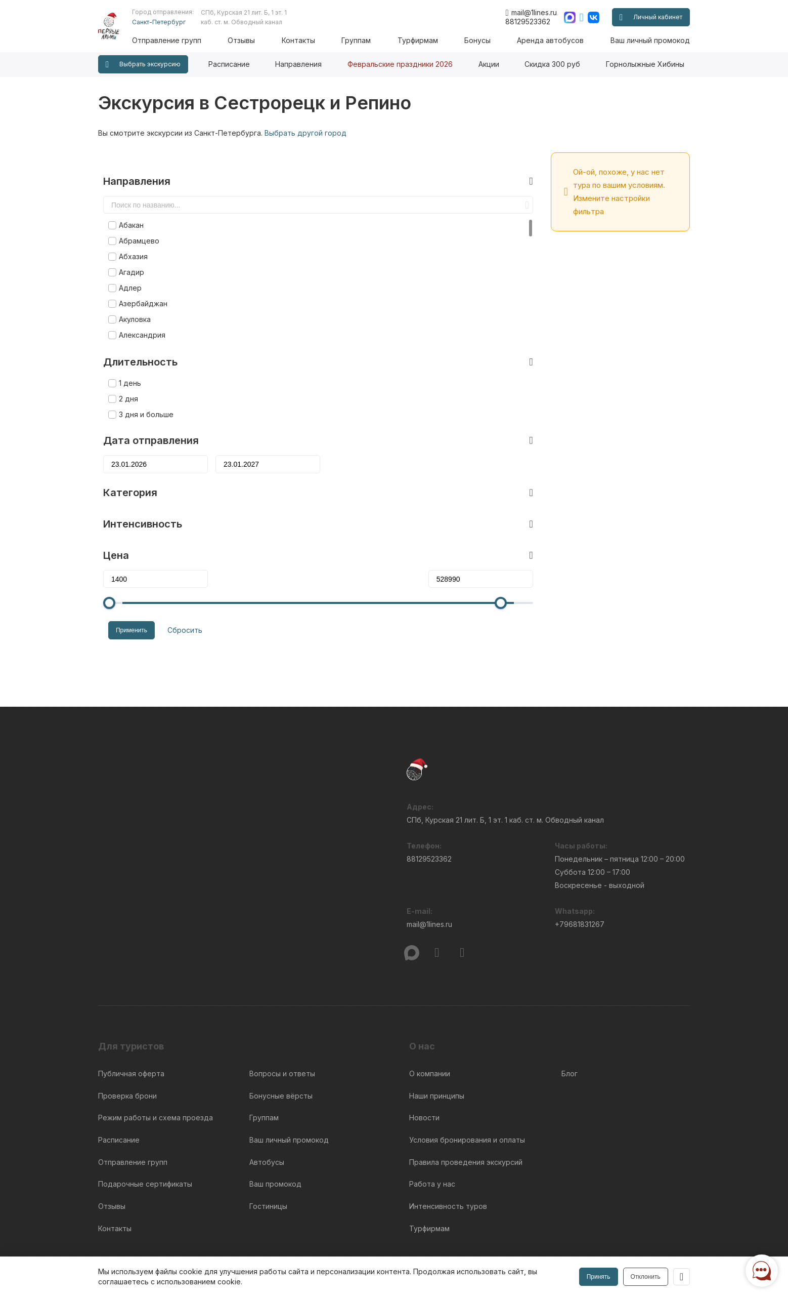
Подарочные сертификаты (145, 1126)
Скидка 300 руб (552, 64)
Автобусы (266, 1108)
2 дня (123, 377)
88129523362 (527, 21)
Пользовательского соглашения (147, 1249)
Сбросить (174, 606)
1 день (125, 361)
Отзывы (255, 40)
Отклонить (644, 1276)
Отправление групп (183, 40)
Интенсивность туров (448, 1145)
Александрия (137, 313)
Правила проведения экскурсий (465, 1108)
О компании (429, 1033)
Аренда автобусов (552, 40)
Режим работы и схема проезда (155, 1070)
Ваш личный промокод (650, 40)
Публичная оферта (131, 1033)
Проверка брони (127, 1051)
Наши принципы (436, 1051)
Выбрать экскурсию (143, 64)
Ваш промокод (275, 1126)
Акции (488, 64)
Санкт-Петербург (175, 22)
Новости (424, 1070)
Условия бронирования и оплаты (467, 1089)
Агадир (126, 250)
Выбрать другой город (305, 133)
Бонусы (482, 40)
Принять (597, 1276)
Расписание (229, 64)
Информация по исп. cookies (564, 1236)
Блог (569, 1033)
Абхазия (128, 234)
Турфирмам (425, 40)
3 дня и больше (141, 392)
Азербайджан (138, 281)
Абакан (126, 203)
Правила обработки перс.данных (571, 1254)
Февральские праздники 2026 (400, 64)
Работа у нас (432, 1126)
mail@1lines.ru (530, 12)
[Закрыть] (681, 1277)
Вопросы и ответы (282, 1033)
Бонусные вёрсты (281, 1051)
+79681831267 (579, 887)
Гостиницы (268, 1145)
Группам (365, 40)
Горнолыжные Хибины (645, 64)
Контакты (310, 40)
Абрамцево (134, 219)
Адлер (125, 266)
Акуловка (130, 297)
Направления (298, 64)
